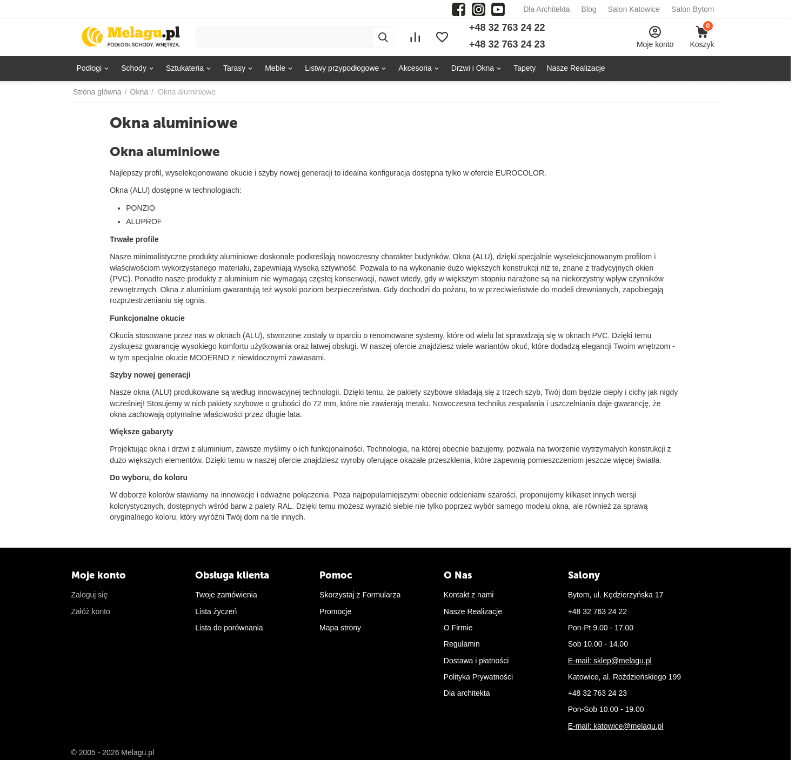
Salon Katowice (634, 9)
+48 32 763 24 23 (507, 44)
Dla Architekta (546, 9)
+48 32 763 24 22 (507, 27)
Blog (589, 9)
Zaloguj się (89, 594)
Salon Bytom (692, 9)
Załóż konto (90, 611)
